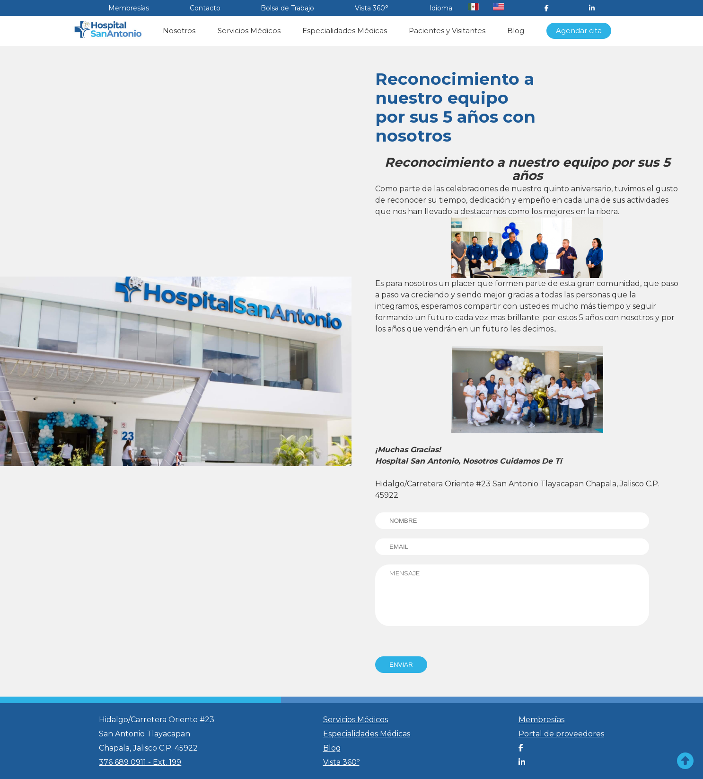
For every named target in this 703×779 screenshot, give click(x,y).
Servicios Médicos (249, 30)
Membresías (128, 8)
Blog (515, 30)
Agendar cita (579, 30)
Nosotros (179, 30)
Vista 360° (371, 8)
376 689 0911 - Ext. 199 (140, 762)
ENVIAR (401, 664)
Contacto (205, 8)
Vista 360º (341, 762)
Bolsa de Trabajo (287, 8)
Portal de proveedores (561, 733)
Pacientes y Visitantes (447, 30)
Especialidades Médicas (344, 30)
